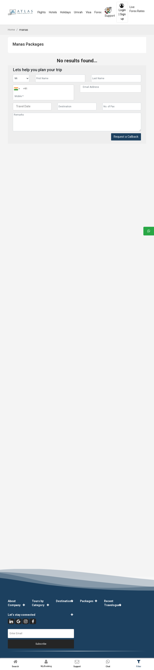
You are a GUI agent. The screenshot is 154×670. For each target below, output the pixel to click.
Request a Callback (126, 136)
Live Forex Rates (137, 9)
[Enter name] (60, 78)
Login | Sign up (122, 11)
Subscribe (40, 643)
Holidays (65, 12)
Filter (138, 666)
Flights (41, 12)
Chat (108, 666)
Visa (88, 12)
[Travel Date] (32, 106)
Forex (97, 12)
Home (11, 29)
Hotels (53, 12)
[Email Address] (110, 87)
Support (110, 12)
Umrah (78, 12)
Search (15, 666)
